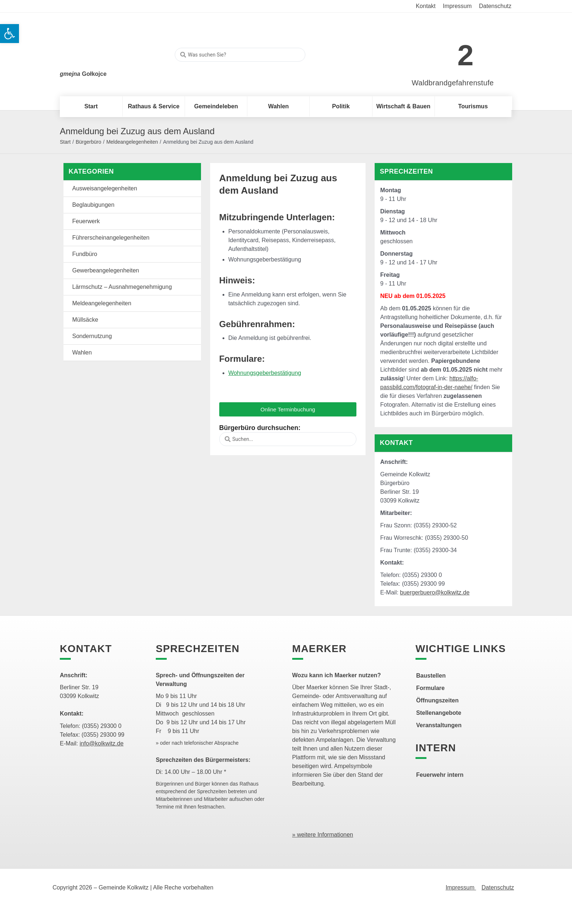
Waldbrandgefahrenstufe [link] (453, 83)
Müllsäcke (85, 320)
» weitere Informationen (322, 835)
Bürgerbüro (88, 142)
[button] (288, 409)
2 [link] (465, 55)
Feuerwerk (86, 221)
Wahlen (82, 352)
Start (65, 142)
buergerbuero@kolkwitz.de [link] (435, 592)
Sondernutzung (92, 336)
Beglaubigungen (93, 205)
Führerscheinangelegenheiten (111, 237)
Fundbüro (84, 254)
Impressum (460, 887)
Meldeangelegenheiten (132, 142)
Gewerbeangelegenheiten (105, 270)
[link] (442, 52)
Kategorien (91, 171)
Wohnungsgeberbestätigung (264, 373)
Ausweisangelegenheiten (104, 188)
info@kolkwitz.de (101, 743)
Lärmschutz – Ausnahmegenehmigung (122, 287)
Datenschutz (498, 887)
